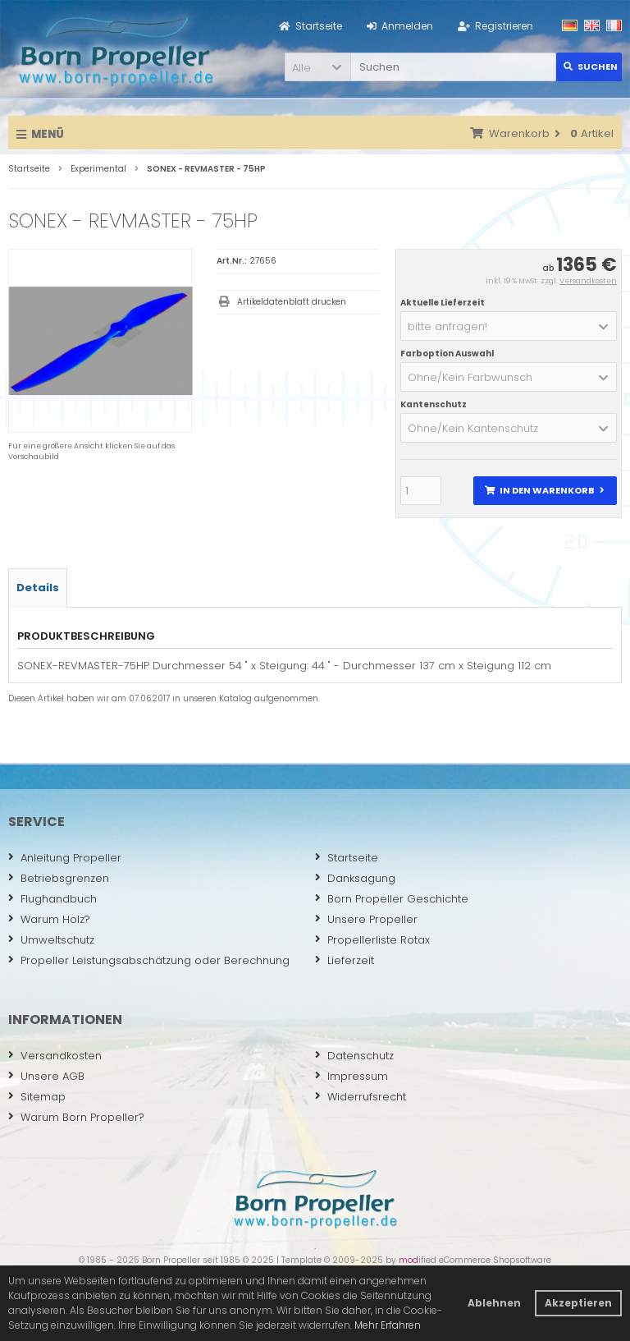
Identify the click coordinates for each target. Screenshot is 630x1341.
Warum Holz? (49, 919)
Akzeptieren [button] (578, 1303)
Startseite (346, 858)
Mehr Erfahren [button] (387, 1325)
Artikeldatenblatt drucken (291, 302)
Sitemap (37, 1096)
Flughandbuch (52, 899)
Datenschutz (354, 1055)
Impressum (351, 1076)
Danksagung (355, 878)
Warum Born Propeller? (76, 1117)
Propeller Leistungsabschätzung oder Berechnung (149, 960)
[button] (317, 67)
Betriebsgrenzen (58, 878)
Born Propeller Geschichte (391, 899)
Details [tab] (37, 587)
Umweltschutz (51, 940)
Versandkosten (588, 281)
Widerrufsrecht (360, 1096)
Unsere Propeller (366, 919)
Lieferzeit (344, 960)
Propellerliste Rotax (372, 940)
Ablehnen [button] (494, 1303)
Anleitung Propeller (64, 858)
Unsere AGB (46, 1076)
